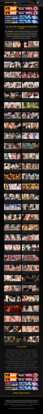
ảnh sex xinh (21, 370)
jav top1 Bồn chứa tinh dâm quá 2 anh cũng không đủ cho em (12, 50)
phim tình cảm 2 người (10, 358)
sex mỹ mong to (33, 370)
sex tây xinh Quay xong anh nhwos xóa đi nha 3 (12, 152)
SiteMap (30, 406)
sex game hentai (35, 362)
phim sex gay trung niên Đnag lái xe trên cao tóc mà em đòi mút (29, 253)
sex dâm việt (26, 360)
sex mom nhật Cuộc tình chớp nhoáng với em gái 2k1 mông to (30, 131)
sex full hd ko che (16, 364)
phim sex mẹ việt (8, 368)
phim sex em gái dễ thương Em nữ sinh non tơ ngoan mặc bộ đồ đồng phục (29, 284)
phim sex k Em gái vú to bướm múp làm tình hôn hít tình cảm (12, 131)
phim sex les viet (16, 353)
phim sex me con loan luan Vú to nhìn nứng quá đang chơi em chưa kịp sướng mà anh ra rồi (12, 324)
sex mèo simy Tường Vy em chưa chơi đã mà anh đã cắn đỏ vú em (13, 274)
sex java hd (7, 356)
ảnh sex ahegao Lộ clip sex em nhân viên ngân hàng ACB (12, 60)
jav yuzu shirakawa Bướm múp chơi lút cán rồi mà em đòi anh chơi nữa (29, 162)
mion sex (29, 362)
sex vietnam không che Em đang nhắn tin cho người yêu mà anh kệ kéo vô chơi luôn (30, 192)
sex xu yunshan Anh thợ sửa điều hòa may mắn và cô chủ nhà (12, 263)
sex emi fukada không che (26, 358)
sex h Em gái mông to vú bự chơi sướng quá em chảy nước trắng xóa (12, 294)
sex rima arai (34, 358)
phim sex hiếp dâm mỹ (19, 360)
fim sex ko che (33, 364)
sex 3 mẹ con (17, 358)
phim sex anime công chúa (32, 353)
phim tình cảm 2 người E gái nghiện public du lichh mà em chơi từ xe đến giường (12, 121)
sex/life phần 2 (21, 351)
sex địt (29, 364)
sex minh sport (19, 356)
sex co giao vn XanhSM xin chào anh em (30, 152)
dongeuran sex (9, 364)
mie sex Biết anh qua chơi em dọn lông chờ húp (29, 60)
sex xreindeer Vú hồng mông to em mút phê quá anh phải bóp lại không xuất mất (29, 50)
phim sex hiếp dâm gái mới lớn (12, 351)
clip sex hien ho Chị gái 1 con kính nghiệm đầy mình (29, 172)
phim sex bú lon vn (21, 372)
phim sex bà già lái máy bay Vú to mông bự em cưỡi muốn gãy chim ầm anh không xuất (30, 223)
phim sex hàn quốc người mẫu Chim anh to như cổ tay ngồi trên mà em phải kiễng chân (12, 111)
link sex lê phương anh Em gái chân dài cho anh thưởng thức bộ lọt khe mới (12, 243)
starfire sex (33, 366)
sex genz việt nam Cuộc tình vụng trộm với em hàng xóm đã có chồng (12, 80)
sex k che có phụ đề (22, 368)
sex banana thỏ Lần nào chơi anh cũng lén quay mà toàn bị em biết (11, 162)
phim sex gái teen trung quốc (33, 368)
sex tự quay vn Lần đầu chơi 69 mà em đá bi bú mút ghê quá (29, 91)
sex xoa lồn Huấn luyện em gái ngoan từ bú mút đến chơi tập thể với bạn (30, 345)
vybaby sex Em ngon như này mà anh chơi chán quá (12, 182)
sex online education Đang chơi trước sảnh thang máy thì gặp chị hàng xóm (30, 213)
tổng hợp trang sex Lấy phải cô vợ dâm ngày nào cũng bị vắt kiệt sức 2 (12, 172)
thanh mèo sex (23, 364)
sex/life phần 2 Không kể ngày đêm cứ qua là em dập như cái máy (12, 101)
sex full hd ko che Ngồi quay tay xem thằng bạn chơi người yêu (30, 111)
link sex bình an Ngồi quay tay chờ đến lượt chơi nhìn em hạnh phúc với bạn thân (30, 324)
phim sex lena (15, 368)
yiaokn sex (29, 354)
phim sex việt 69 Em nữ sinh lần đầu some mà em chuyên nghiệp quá (30, 121)
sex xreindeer (15, 370)
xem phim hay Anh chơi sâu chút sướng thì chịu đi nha (11, 284)
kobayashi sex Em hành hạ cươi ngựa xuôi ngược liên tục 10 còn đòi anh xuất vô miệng (30, 294)
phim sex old (9, 370)
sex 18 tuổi (23, 354)
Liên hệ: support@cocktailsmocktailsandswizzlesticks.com (21, 409)
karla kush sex (33, 351)
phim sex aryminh (26, 366)
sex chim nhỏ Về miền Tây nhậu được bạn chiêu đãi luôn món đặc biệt (12, 202)
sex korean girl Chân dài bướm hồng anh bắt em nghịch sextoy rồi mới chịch (12, 223)
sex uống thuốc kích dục (17, 366)
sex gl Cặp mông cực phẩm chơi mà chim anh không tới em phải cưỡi (12, 233)
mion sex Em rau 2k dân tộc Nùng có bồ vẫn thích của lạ (12, 141)
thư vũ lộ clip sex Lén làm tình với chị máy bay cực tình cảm (12, 91)
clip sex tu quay (23, 353)
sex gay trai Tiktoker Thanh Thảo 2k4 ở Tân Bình (12, 192)
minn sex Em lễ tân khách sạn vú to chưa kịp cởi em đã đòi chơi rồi (29, 314)
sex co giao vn (34, 354)
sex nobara (28, 351)
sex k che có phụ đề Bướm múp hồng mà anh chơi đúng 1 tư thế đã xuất (30, 141)
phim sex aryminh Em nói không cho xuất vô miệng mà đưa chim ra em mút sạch (30, 101)
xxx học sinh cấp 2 (26, 356)
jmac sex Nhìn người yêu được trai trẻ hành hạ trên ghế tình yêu (12, 335)
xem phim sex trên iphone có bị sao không (12, 362)
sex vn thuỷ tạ (8, 353)
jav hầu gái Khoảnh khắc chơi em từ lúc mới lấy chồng (29, 304)
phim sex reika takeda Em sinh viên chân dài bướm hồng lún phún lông (12, 345)
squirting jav (24, 362)
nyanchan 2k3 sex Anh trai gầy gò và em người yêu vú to (12, 70)
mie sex (31, 360)
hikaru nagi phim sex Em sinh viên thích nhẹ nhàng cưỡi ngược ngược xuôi (29, 202)
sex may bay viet (35, 356)
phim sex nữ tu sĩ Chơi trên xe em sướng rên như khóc (29, 182)
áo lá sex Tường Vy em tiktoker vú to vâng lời (29, 274)
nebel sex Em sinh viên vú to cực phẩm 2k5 (29, 263)
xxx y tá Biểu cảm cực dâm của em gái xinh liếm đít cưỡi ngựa (29, 80)
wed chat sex (13, 356)
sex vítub (11, 360)
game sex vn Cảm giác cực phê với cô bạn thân (30, 335)
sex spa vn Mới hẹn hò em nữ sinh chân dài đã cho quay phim (29, 233)
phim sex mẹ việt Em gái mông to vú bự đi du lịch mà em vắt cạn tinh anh (30, 70)
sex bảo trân (27, 370)
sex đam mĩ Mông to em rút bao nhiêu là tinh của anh (30, 243)
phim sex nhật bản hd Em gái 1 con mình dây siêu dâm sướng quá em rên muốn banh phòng (12, 314)
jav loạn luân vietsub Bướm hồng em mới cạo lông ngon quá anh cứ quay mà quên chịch (12, 253)
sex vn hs (10, 366)
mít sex (7, 354)
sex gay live (12, 354)
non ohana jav (17, 354)
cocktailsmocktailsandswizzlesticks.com (18, 405)
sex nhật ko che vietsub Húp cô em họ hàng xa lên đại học (13, 213)
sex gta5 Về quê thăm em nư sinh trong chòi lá (12, 304)
